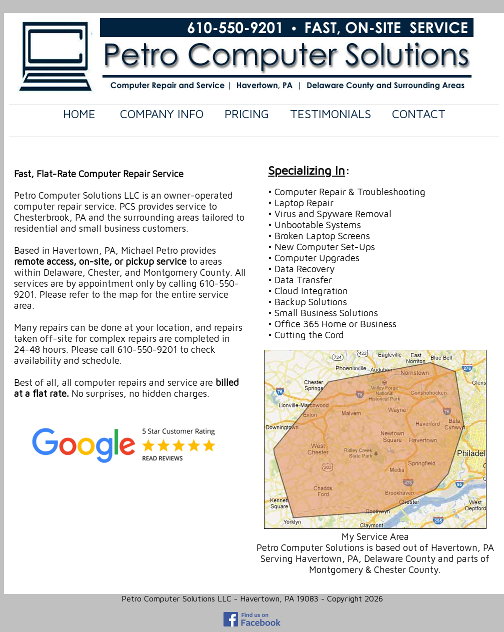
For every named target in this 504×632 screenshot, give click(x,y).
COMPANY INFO (162, 114)
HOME (79, 114)
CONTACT (419, 114)
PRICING (246, 114)
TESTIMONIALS (330, 114)
